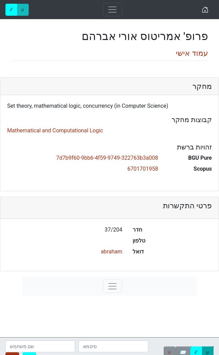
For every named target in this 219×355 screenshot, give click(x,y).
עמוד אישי (192, 53)
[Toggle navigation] (112, 9)
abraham (111, 251)
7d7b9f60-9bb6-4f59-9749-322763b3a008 (107, 158)
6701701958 (142, 169)
